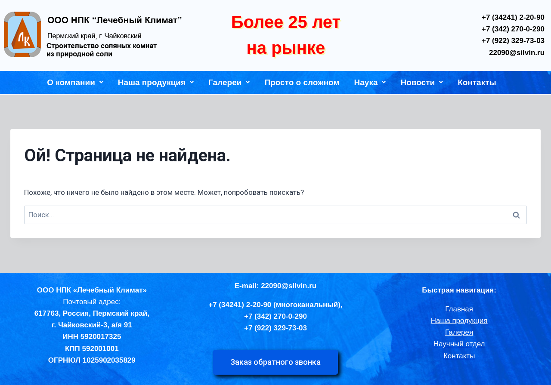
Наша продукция (156, 82)
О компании (75, 82)
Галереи (229, 82)
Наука (370, 82)
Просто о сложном (301, 82)
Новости (421, 82)
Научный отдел (459, 344)
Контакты (477, 82)
